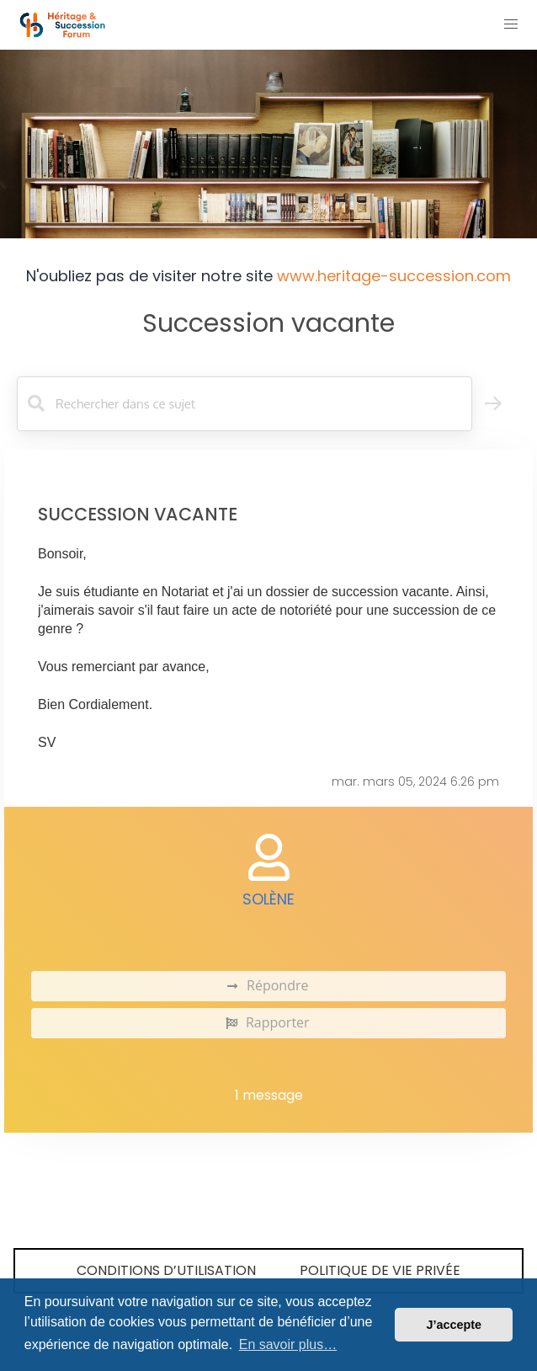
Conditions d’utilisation (166, 1270)
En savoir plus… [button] (288, 1344)
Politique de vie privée (380, 1270)
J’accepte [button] (453, 1324)
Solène (268, 899)
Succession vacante (268, 323)
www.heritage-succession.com (394, 275)
